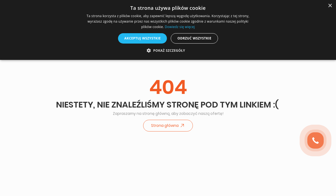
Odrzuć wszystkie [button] (194, 38)
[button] (168, 50)
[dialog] (168, 30)
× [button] (330, 6)
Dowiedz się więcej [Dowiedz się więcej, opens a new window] (180, 26)
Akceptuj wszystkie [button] (142, 38)
